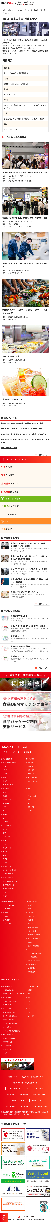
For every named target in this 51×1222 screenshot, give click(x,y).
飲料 (4, 766)
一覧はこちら (42, 454)
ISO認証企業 (31, 972)
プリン (5, 863)
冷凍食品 (6, 803)
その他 (5, 896)
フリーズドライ (32, 777)
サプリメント (7, 800)
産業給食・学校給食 (34, 935)
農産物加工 (31, 763)
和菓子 (5, 851)
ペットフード (7, 866)
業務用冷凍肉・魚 (8, 885)
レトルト (6, 829)
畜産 (4, 792)
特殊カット (31, 774)
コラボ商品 (6, 920)
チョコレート (7, 848)
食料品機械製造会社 (9, 1012)
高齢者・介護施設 (33, 946)
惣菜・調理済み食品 (9, 763)
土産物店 (30, 913)
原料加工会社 (7, 1009)
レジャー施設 (32, 931)
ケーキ (5, 840)
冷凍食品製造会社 (8, 1020)
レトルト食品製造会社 (10, 1016)
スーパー (30, 905)
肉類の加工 (31, 766)
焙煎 (29, 789)
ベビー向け (6, 909)
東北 (29, 994)
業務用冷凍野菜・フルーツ (11, 881)
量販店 (30, 909)
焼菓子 (5, 855)
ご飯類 (5, 774)
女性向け (6, 916)
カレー (5, 811)
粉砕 (29, 785)
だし (4, 818)
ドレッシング (7, 826)
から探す (7, 466)
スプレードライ (32, 781)
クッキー (6, 844)
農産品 (5, 781)
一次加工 (6, 892)
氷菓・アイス (7, 837)
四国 (29, 1012)
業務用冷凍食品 (8, 874)
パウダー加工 (32, 792)
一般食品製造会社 (8, 990)
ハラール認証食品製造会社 (36, 953)
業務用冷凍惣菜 (8, 878)
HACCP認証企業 (33, 957)
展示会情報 (28, 10)
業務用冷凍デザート (9, 889)
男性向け (6, 913)
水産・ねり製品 (8, 785)
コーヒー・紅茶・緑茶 (10, 870)
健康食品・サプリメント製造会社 (13, 994)
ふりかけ (6, 822)
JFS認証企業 (32, 968)
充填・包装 (31, 807)
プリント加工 (32, 803)
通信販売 (30, 920)
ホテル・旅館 (32, 916)
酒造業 (30, 942)
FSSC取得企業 (32, 964)
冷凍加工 (30, 800)
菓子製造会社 (7, 1005)
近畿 (29, 1005)
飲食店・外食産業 (33, 927)
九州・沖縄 (31, 1016)
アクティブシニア (8, 905)
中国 (29, 1009)
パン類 (5, 770)
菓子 (4, 833)
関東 (29, 997)
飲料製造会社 (7, 997)
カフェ (30, 950)
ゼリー (5, 807)
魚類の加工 (31, 770)
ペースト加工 (32, 796)
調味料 (5, 814)
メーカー (30, 924)
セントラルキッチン (34, 938)
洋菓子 (5, 859)
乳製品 (5, 796)
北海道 (30, 990)
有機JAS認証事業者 (34, 961)
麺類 (4, 777)
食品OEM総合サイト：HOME (12, 10)
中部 (29, 1001)
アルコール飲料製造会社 (10, 1001)
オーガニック (7, 924)
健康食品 (6, 789)
